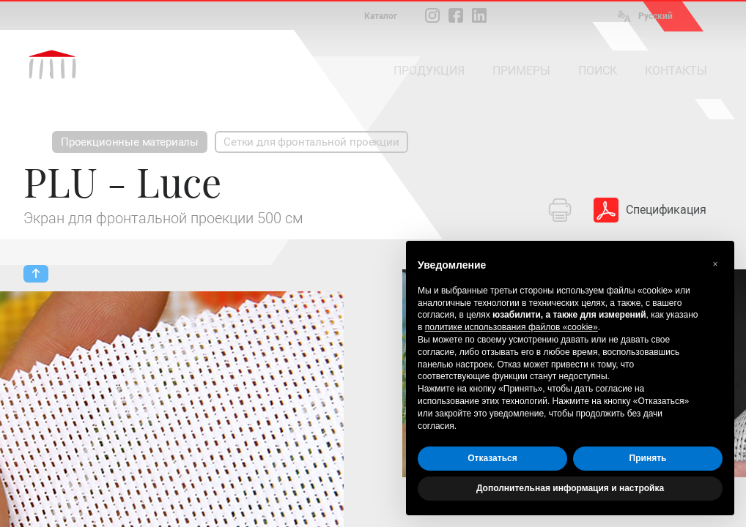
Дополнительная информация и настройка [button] (570, 488)
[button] (715, 264)
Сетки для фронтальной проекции (311, 142)
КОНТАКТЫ (676, 71)
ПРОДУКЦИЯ (429, 71)
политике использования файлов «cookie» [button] (511, 327)
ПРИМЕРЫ (521, 71)
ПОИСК (597, 71)
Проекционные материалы (130, 142)
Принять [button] (648, 458)
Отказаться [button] (492, 458)
